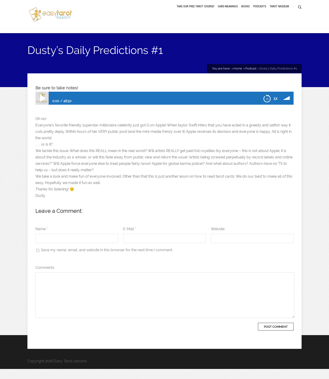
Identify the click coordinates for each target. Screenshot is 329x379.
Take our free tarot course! (195, 12)
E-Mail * (129, 239)
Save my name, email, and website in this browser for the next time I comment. (107, 260)
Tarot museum (279, 12)
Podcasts (259, 12)
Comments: (45, 277)
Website (218, 239)
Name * (41, 239)
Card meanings (228, 12)
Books (245, 12)
